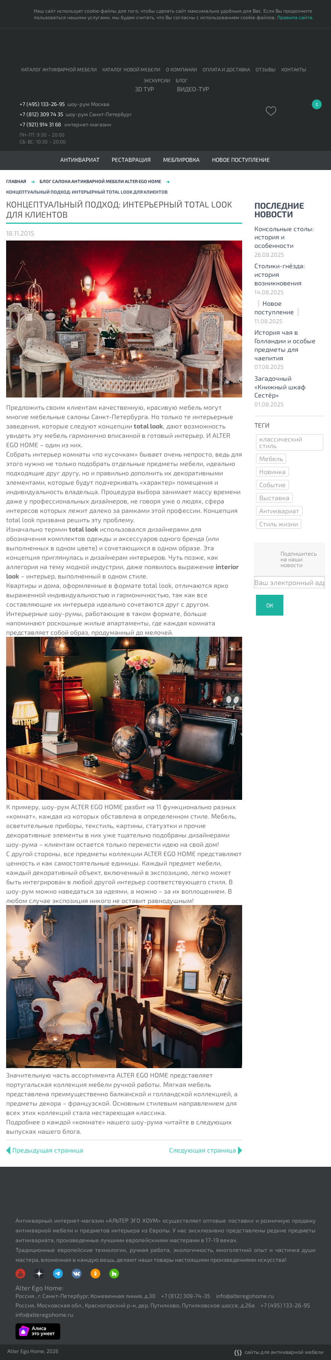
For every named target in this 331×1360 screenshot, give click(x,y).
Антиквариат (279, 510)
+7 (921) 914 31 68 (40, 124)
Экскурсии (156, 80)
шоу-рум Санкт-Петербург (99, 114)
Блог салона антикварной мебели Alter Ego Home (100, 181)
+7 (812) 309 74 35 (41, 114)
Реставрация (131, 160)
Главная (16, 181)
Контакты (293, 69)
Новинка (272, 471)
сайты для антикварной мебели (279, 1352)
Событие (272, 484)
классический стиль (280, 442)
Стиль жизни (278, 524)
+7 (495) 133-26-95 (42, 104)
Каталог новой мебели (131, 69)
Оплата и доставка (226, 69)
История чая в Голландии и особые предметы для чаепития (285, 344)
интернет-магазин (87, 124)
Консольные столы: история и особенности (284, 237)
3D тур (144, 89)
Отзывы (266, 69)
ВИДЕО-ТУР (193, 89)
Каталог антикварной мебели (59, 69)
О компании (181, 69)
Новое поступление (241, 160)
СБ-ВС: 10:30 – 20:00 (43, 141)
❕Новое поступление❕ (278, 307)
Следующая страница (205, 1149)
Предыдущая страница (44, 1149)
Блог (182, 80)
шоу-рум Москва (88, 104)
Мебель (271, 458)
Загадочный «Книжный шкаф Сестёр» (280, 386)
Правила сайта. (295, 17)
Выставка (274, 497)
